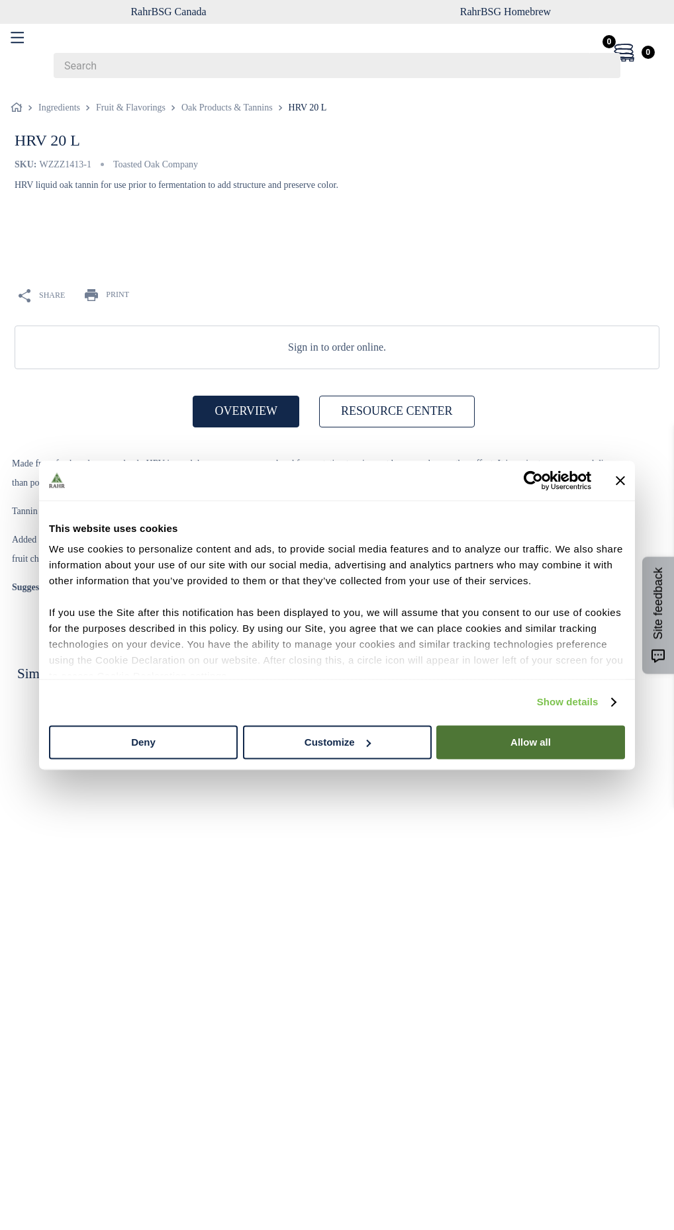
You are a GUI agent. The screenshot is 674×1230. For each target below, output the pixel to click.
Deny (143, 742)
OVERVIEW (246, 410)
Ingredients (59, 107)
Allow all (530, 742)
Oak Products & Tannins (227, 107)
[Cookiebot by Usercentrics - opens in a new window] (533, 480)
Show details (568, 701)
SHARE (42, 295)
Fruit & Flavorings (131, 107)
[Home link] (19, 108)
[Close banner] (620, 480)
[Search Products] (604, 65)
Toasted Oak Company (155, 164)
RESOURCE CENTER (397, 410)
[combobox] (337, 65)
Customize (338, 742)
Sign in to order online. (337, 347)
